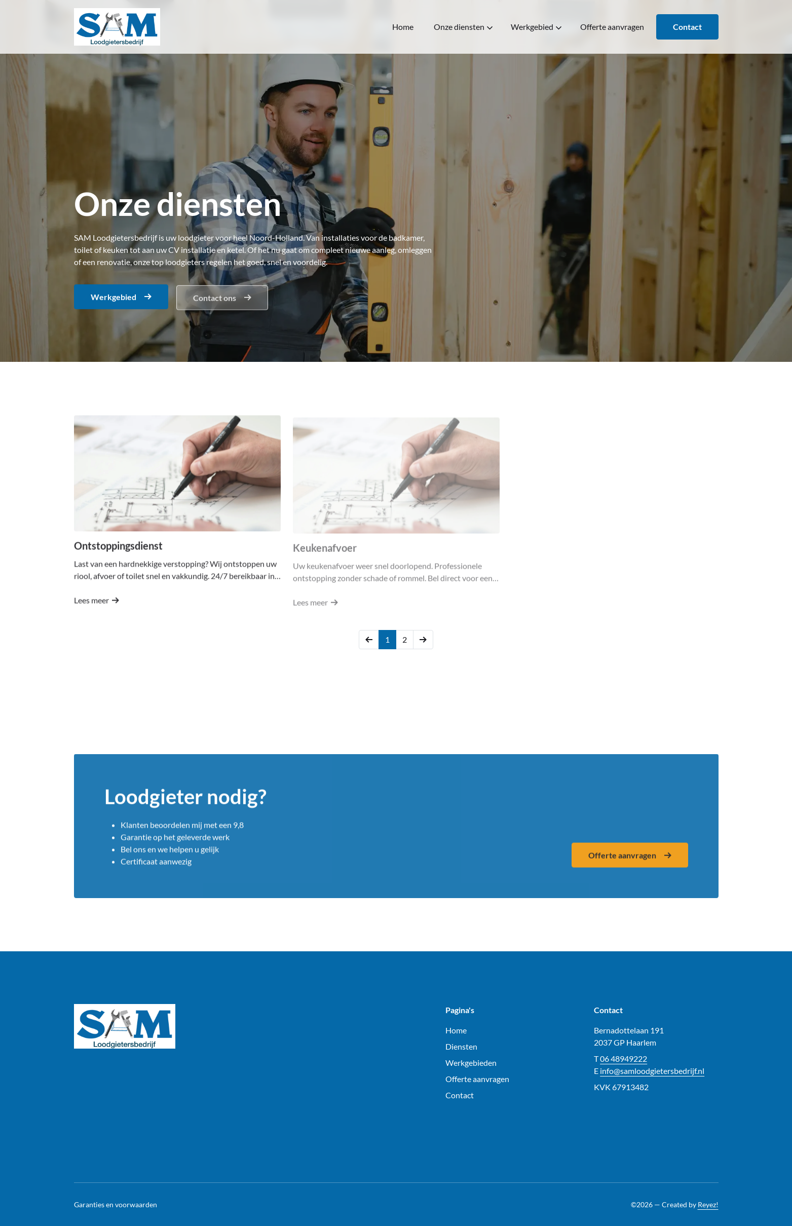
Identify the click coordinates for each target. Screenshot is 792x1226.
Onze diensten (463, 26)
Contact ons (222, 299)
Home (402, 26)
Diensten (461, 1046)
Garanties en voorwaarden (115, 1204)
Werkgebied (536, 26)
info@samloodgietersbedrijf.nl (652, 1070)
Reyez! (708, 1204)
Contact (687, 26)
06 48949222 (623, 1058)
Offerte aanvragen (612, 26)
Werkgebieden (471, 1062)
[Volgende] (423, 639)
